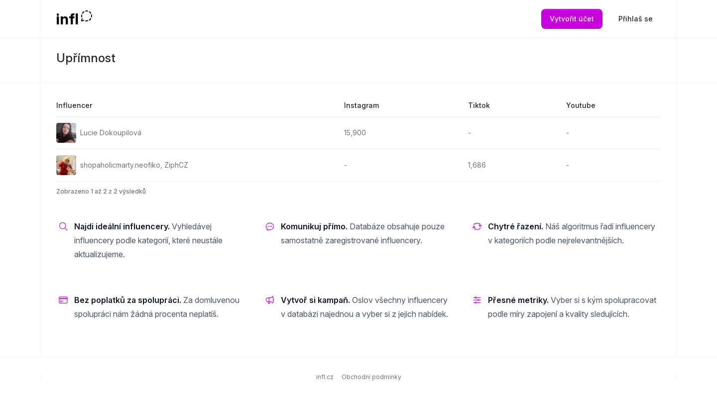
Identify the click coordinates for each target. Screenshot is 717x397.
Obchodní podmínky (371, 377)
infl (67, 19)
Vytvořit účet (572, 18)
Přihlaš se (635, 18)
